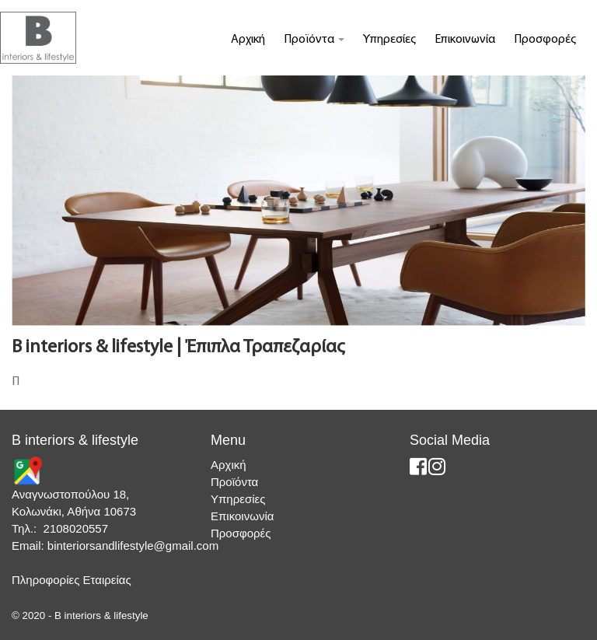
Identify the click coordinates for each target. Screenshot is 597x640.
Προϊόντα (314, 39)
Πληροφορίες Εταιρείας (71, 579)
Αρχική (248, 39)
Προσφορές (545, 39)
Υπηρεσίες (389, 39)
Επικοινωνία (465, 39)
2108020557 (76, 528)
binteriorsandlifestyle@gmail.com (132, 545)
